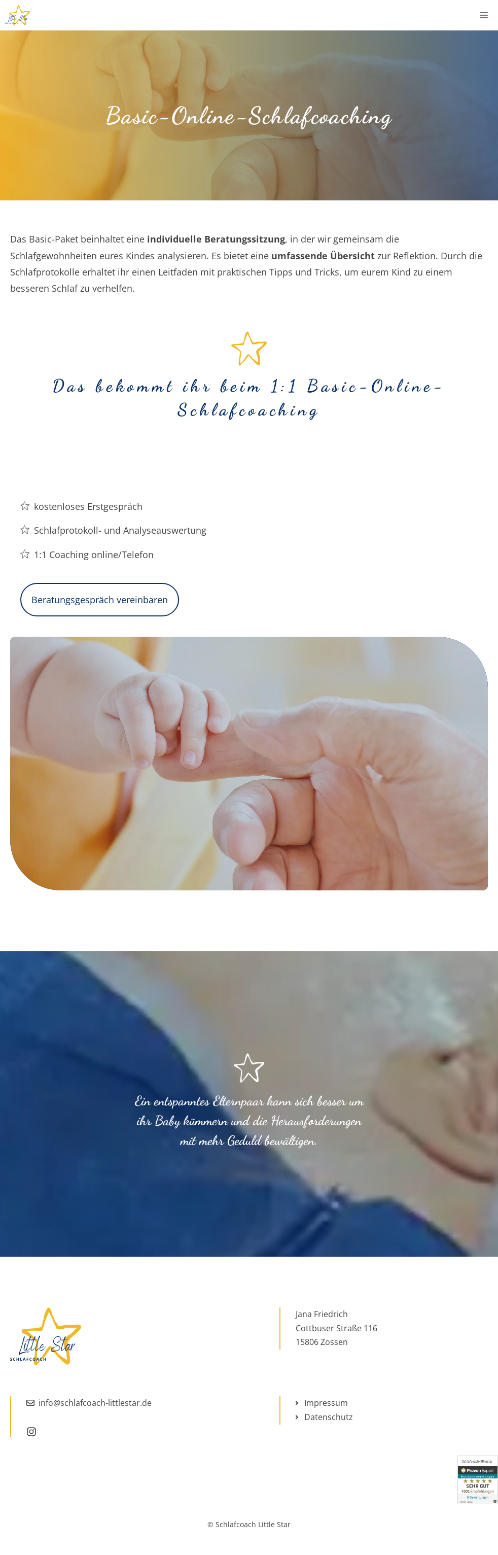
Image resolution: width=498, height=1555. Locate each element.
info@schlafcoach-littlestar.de (95, 1402)
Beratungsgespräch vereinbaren (99, 600)
